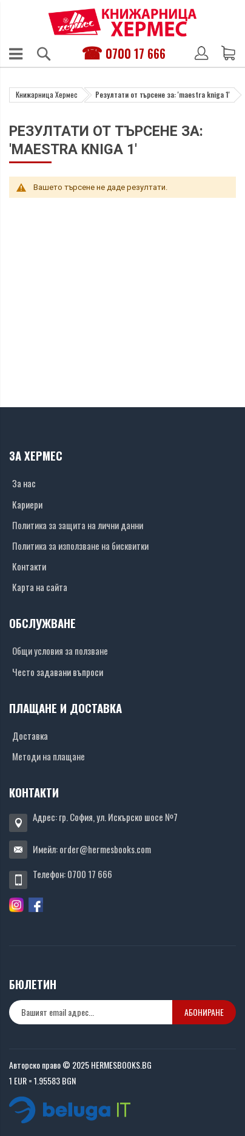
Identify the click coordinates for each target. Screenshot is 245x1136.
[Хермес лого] (122, 22)
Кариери (27, 504)
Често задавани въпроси (57, 671)
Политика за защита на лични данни (77, 525)
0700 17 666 (136, 53)
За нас (24, 483)
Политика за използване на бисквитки (80, 545)
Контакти (29, 566)
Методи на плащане (48, 756)
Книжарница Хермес (47, 94)
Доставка (30, 735)
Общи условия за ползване (60, 650)
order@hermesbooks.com (105, 849)
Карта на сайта (39, 586)
